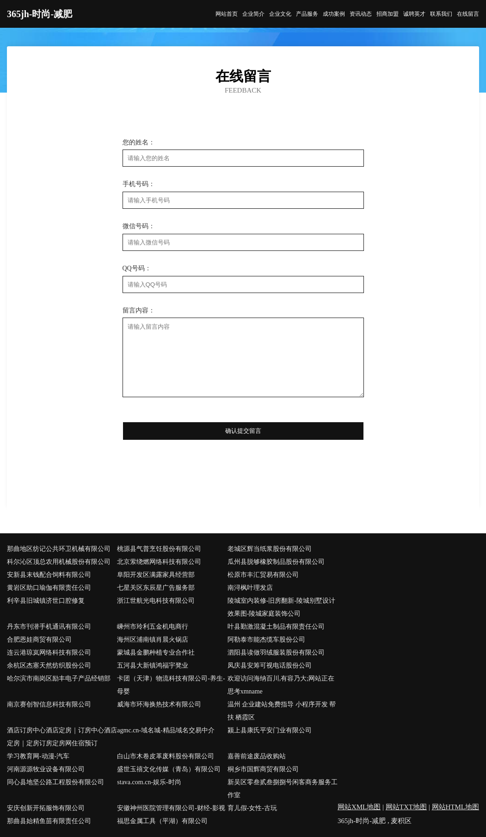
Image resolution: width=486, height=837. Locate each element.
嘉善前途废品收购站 (257, 756)
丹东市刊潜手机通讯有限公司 (49, 626)
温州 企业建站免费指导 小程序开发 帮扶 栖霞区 (282, 711)
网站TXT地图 (406, 807)
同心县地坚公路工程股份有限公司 (55, 782)
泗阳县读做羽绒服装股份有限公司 (276, 652)
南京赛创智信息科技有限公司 (49, 704)
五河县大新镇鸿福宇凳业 (152, 665)
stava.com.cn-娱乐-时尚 (149, 782)
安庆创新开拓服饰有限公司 (46, 808)
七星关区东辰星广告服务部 (156, 587)
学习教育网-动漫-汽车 (38, 756)
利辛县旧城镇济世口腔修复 (46, 600)
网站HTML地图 (456, 807)
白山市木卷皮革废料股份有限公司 (165, 756)
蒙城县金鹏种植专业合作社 (156, 652)
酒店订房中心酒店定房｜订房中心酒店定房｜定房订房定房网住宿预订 (62, 737)
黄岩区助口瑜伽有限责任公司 (49, 587)
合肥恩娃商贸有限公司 (39, 639)
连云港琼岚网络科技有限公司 (49, 652)
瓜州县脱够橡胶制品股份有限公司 (276, 561)
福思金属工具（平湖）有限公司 (162, 821)
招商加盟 (387, 14)
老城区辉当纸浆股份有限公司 (270, 548)
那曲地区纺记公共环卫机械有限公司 (59, 548)
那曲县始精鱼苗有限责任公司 (49, 821)
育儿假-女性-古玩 (252, 808)
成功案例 (334, 14)
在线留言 (468, 14)
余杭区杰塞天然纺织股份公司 (49, 665)
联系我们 (441, 14)
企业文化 (280, 14)
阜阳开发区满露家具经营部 (156, 574)
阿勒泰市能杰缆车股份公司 (266, 639)
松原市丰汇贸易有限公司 (263, 574)
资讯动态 (361, 14)
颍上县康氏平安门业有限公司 (270, 730)
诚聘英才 (414, 14)
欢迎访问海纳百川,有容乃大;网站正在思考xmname (281, 685)
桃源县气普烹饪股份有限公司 (159, 548)
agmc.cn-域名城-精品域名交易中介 (165, 730)
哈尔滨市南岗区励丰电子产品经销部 (59, 678)
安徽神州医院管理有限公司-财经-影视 (171, 808)
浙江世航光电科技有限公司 (156, 600)
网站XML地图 (359, 807)
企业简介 (253, 14)
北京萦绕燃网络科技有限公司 (159, 561)
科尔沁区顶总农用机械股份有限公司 (59, 561)
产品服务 (307, 14)
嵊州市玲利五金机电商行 (152, 626)
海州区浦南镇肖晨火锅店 (152, 639)
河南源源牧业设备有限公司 (46, 769)
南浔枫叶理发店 (250, 587)
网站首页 (226, 14)
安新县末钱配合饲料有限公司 (49, 574)
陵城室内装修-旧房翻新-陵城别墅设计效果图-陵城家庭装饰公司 (281, 607)
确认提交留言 (243, 430)
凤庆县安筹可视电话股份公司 (270, 665)
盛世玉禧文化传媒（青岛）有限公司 (169, 769)
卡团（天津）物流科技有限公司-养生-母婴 (171, 685)
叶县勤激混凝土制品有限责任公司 (276, 626)
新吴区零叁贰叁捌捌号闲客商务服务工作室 (283, 789)
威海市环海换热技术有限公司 (159, 704)
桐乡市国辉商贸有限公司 (263, 769)
